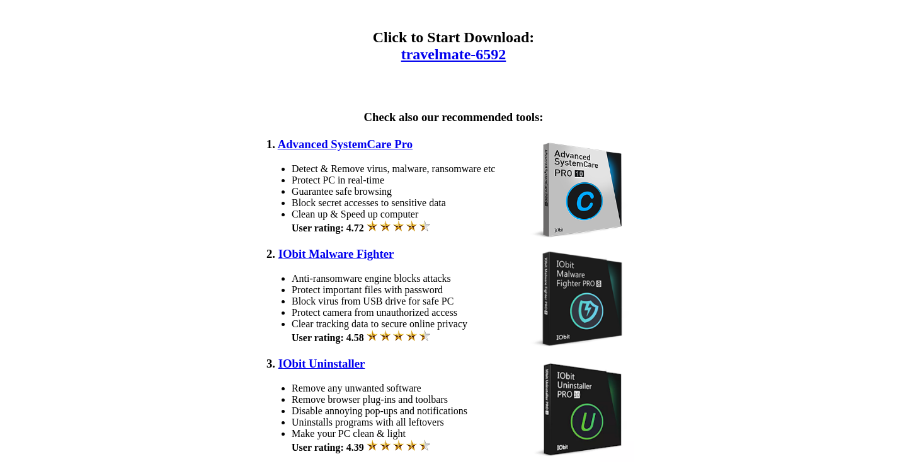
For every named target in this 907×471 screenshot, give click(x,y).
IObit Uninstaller (321, 363)
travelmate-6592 (453, 54)
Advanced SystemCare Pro (345, 144)
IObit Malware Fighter (336, 253)
